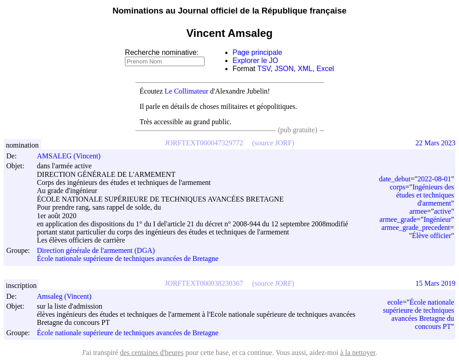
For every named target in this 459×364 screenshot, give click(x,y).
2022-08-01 (434, 179)
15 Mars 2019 (435, 283)
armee (418, 211)
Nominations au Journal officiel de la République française (229, 10)
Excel (325, 68)
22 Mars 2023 (435, 143)
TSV (264, 68)
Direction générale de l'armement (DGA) (96, 250)
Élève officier (431, 235)
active (442, 211)
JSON (284, 68)
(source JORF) (273, 143)
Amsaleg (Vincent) (68, 296)
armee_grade (398, 219)
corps (398, 187)
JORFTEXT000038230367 (204, 283)
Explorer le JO (255, 60)
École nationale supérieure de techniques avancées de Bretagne (127, 259)
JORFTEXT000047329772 (204, 143)
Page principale (257, 52)
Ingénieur (437, 219)
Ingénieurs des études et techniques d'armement (425, 195)
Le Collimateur (186, 91)
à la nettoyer (357, 352)
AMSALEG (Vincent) (73, 156)
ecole (395, 302)
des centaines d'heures (152, 352)
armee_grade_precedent (415, 227)
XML (305, 68)
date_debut (394, 179)
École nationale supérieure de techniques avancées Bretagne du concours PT (418, 314)
